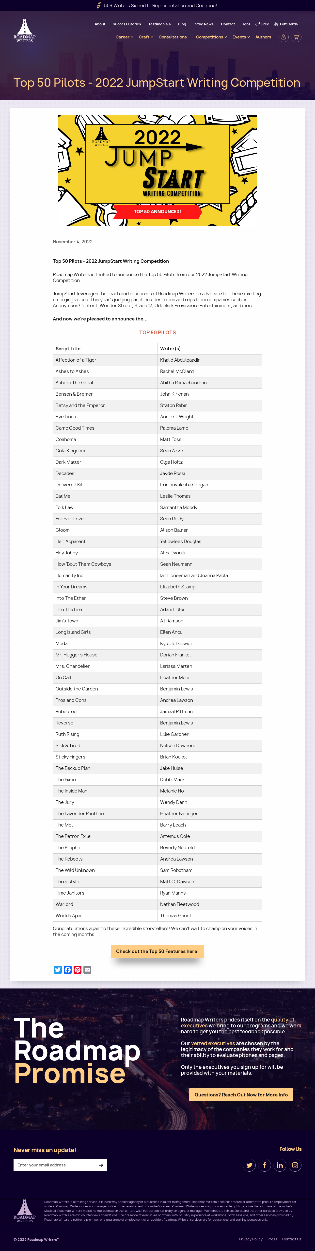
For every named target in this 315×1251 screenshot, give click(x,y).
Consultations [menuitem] (173, 37)
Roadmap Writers (25, 30)
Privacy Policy (251, 1239)
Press (272, 1239)
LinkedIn (279, 1165)
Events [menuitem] (239, 37)
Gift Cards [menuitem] (289, 24)
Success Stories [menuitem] (127, 24)
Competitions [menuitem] (209, 37)
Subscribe (101, 1165)
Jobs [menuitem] (246, 24)
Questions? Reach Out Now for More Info (241, 1095)
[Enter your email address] (60, 1165)
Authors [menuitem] (263, 37)
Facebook (264, 1165)
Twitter (249, 1165)
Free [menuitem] (265, 24)
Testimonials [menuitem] (159, 24)
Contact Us (291, 1239)
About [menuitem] (100, 24)
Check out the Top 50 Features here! (157, 951)
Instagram (295, 1165)
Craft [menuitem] (144, 37)
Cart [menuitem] (296, 37)
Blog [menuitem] (182, 24)
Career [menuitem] (122, 37)
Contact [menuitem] (228, 24)
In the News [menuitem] (203, 24)
